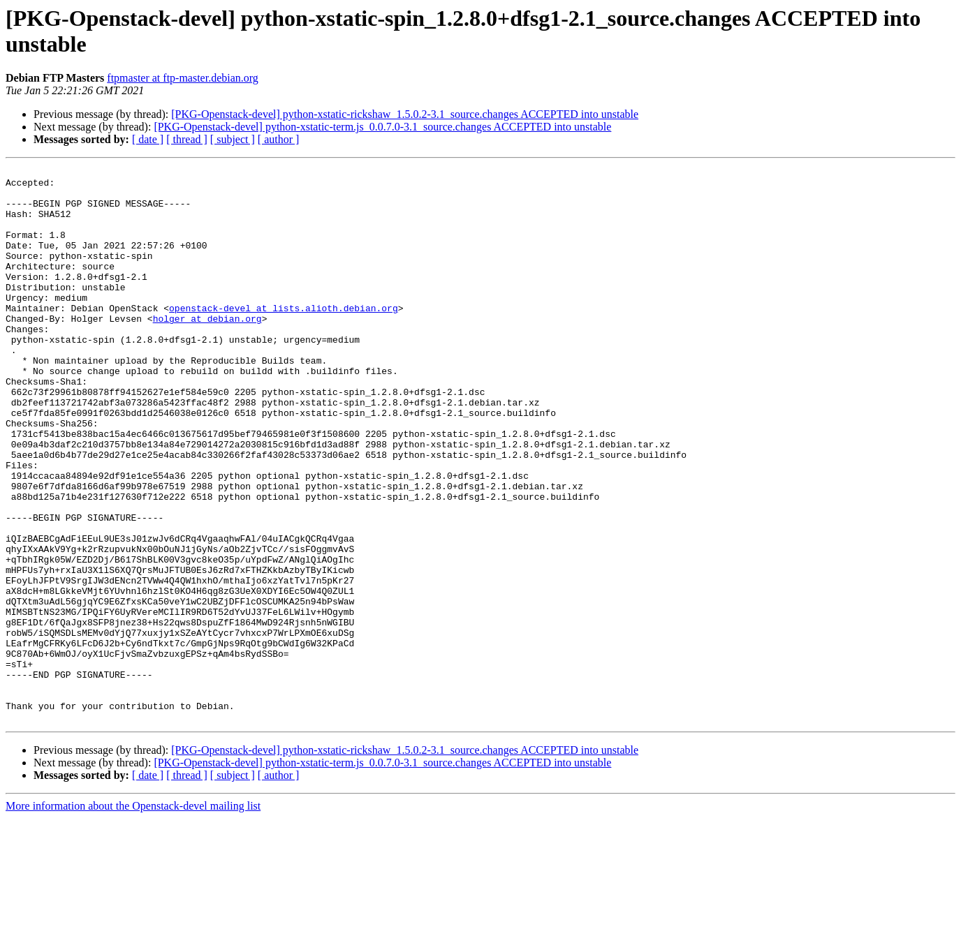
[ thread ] (186, 139)
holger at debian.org (207, 349)
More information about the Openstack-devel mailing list (133, 917)
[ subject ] (232, 139)
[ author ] (279, 139)
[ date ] (147, 139)
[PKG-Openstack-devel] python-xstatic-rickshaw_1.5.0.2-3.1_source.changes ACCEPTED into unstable (404, 114)
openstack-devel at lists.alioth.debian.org (283, 337)
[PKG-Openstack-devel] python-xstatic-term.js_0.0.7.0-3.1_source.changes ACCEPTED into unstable (382, 127)
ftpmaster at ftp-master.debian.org (182, 78)
